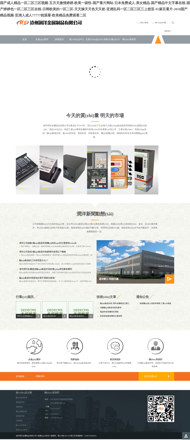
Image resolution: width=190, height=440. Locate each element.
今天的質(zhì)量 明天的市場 (95, 115)
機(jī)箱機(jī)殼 (21, 411)
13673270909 (55, 408)
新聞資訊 (59, 39)
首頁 (24, 39)
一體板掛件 (39, 376)
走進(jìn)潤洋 (41, 39)
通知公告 (142, 297)
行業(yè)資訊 (25, 297)
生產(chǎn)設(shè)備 (94, 43)
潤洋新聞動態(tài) (95, 214)
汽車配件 (19, 421)
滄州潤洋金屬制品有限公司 (49, 22)
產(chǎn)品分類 (24, 392)
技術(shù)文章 (106, 297)
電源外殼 (19, 407)
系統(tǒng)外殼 (21, 430)
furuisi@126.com (56, 418)
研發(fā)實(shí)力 (111, 39)
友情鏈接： (21, 376)
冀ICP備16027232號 (65, 436)
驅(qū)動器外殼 (21, 398)
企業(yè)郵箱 (142, 23)
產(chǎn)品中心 (76, 39)
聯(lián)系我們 (129, 39)
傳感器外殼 (20, 402)
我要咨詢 (168, 31)
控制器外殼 (20, 416)
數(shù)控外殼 (21, 425)
